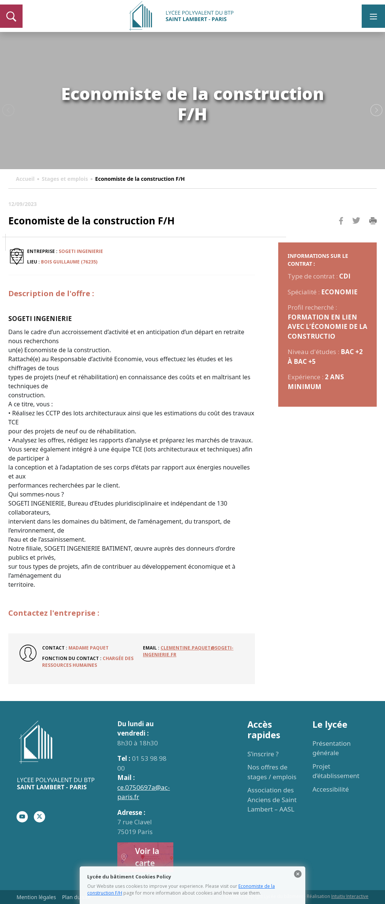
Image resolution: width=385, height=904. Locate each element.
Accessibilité (330, 789)
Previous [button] (8, 110)
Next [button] (376, 110)
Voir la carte (139, 857)
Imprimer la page (373, 221)
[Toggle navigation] (373, 16)
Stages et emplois (65, 178)
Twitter (356, 232)
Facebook (341, 235)
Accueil (25, 178)
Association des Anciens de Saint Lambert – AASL (272, 799)
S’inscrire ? (263, 754)
